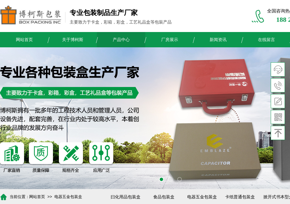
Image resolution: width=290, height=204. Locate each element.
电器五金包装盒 (68, 197)
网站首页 (24, 39)
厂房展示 (169, 39)
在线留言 (266, 39)
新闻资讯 (218, 39)
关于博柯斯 (72, 39)
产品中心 (121, 39)
